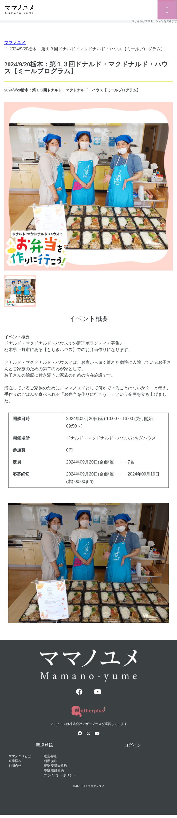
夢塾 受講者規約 (55, 766)
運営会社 (50, 756)
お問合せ (15, 766)
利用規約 (50, 761)
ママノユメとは (20, 756)
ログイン (132, 745)
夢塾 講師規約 (54, 770)
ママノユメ (15, 42)
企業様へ (15, 761)
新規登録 (44, 745)
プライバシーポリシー (60, 775)
